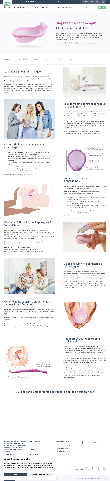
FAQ (46, 60)
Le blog (32, 450)
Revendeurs (71, 60)
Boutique (102, 8)
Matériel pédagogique (65, 8)
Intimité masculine (41, 8)
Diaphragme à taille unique (63, 445)
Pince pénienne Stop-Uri (63, 451)
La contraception (28, 13)
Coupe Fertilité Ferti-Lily (63, 455)
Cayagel (17, 232)
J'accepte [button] (15, 474)
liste (74, 281)
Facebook (87, 469)
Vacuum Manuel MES (62, 448)
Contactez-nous (34, 454)
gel (47, 89)
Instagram (92, 469)
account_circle (103, 2)
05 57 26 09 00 (31, 2)
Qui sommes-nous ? (35, 445)
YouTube (104, 469)
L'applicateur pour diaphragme (72, 347)
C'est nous (85, 8)
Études (36, 60)
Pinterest (98, 469)
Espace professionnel (91, 2)
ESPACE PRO (94, 442)
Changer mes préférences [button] (40, 474)
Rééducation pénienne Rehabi (64, 458)
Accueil (8, 13)
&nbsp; (55, 414)
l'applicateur (67, 370)
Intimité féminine (19, 8)
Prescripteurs (58, 60)
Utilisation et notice (22, 60)
